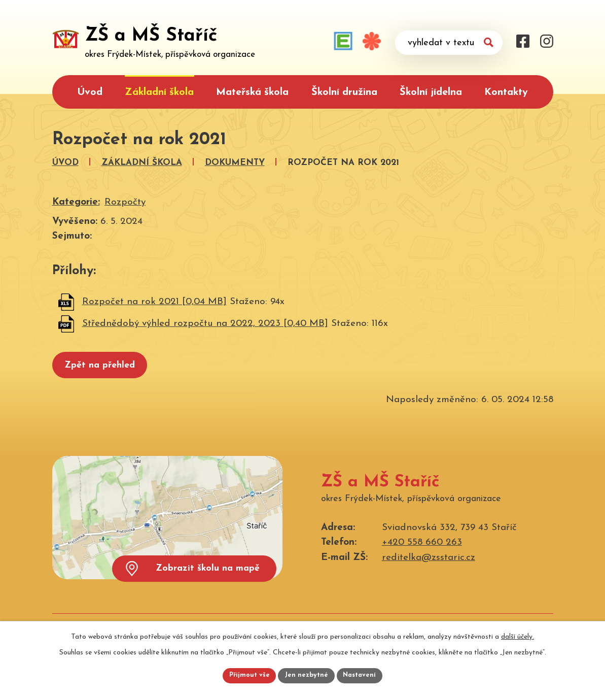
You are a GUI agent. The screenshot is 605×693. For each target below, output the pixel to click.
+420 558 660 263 (422, 546)
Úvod (89, 92)
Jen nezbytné (306, 675)
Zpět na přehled (106, 367)
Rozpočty (125, 202)
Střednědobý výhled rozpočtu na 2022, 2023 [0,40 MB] (205, 323)
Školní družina (344, 92)
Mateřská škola (252, 92)
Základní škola (159, 92)
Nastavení (362, 675)
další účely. (517, 635)
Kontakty (506, 92)
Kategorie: (76, 202)
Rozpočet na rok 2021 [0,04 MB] (154, 302)
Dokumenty (235, 162)
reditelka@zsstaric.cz (428, 561)
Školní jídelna (431, 92)
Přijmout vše (246, 675)
